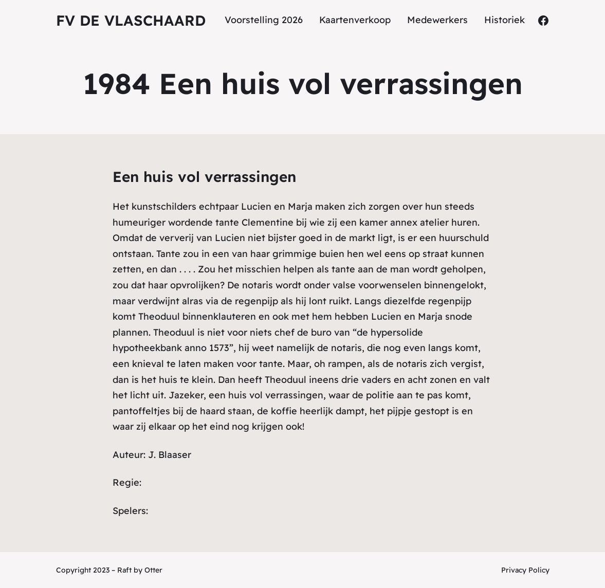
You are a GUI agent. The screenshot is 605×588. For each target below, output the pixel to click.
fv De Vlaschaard (131, 20)
